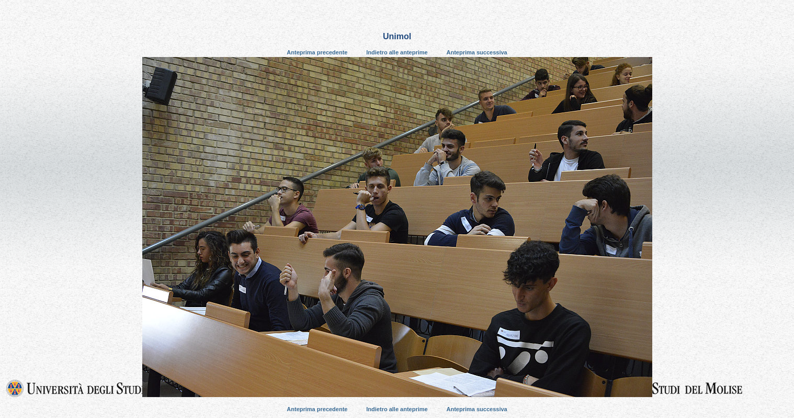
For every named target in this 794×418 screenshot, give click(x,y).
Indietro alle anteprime (396, 52)
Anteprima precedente (317, 52)
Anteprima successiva (477, 52)
